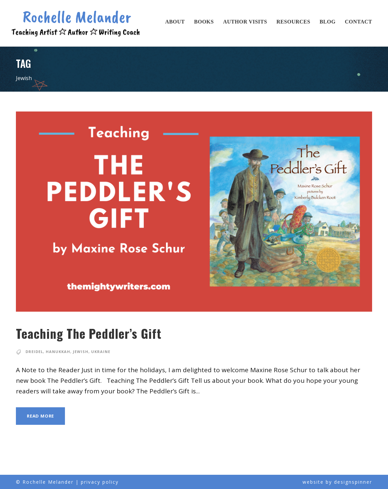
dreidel (35, 352)
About (175, 21)
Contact (358, 21)
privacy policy (100, 482)
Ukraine (100, 352)
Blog (327, 21)
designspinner (353, 482)
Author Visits (245, 21)
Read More (41, 415)
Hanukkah (58, 352)
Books (204, 21)
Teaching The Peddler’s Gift (101, 333)
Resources (293, 21)
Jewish (81, 352)
